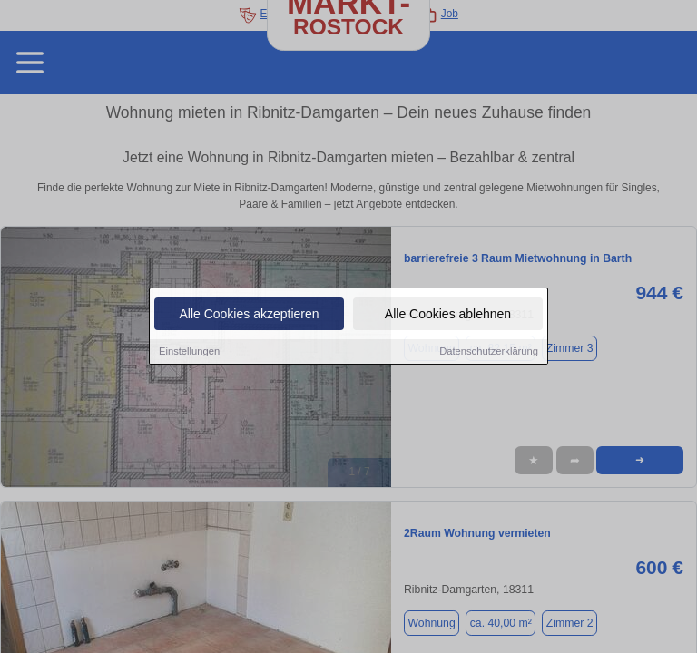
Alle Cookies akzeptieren (249, 314)
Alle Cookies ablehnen (448, 314)
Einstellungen (189, 351)
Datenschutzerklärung (488, 351)
